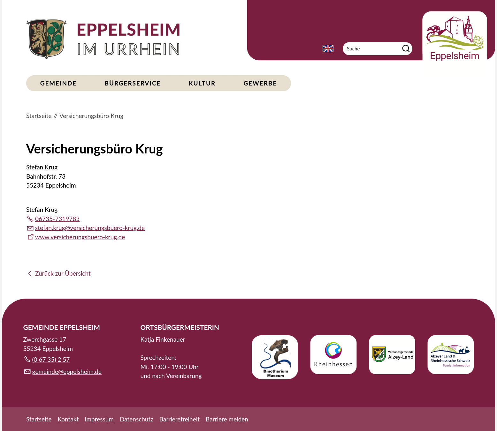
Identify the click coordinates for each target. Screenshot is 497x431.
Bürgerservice (133, 83)
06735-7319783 (57, 218)
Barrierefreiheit (179, 419)
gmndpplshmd (67, 371)
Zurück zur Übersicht (63, 273)
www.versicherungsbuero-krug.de (80, 237)
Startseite (38, 419)
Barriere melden (227, 419)
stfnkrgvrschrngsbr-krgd (90, 227)
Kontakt (68, 419)
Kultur (202, 83)
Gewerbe (260, 83)
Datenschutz (136, 419)
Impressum (99, 419)
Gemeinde (58, 83)
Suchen (406, 48)
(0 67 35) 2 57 (51, 359)
